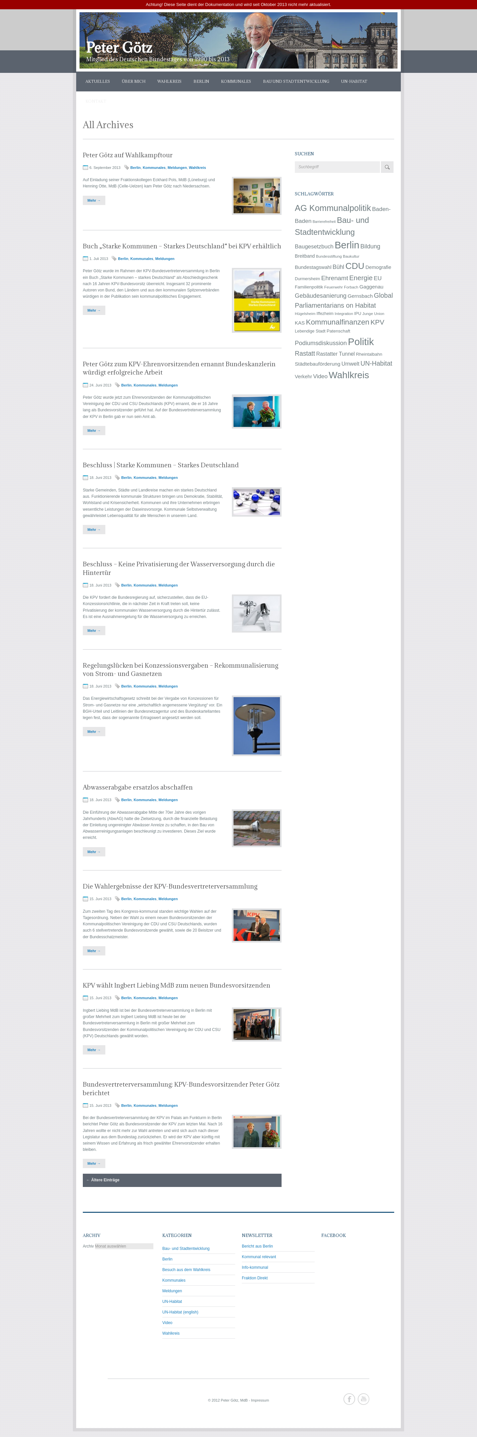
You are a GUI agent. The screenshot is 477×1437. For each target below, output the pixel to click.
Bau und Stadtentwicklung (296, 81)
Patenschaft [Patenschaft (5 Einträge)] (338, 331)
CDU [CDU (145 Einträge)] (354, 266)
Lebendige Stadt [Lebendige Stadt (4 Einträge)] (310, 331)
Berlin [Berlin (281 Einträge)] (347, 245)
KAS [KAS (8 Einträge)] (300, 323)
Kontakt (95, 101)
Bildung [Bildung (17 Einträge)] (370, 246)
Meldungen (177, 168)
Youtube (363, 1399)
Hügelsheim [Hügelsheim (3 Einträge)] (305, 313)
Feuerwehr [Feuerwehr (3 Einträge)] (333, 287)
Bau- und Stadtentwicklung (186, 1248)
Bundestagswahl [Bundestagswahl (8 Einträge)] (313, 267)
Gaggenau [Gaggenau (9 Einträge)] (371, 286)
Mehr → (94, 200)
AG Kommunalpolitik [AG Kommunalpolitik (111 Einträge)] (333, 208)
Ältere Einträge (103, 1180)
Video (167, 1322)
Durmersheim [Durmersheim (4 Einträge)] (307, 278)
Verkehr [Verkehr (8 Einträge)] (303, 376)
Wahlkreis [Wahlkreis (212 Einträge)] (349, 375)
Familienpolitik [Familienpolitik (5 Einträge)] (309, 286)
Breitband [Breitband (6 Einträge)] (305, 256)
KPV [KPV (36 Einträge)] (377, 322)
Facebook (349, 1399)
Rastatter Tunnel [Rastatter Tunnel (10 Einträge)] (335, 354)
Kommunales (236, 81)
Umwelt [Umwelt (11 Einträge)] (350, 364)
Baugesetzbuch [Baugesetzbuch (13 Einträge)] (314, 246)
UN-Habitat (354, 81)
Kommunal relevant (259, 1257)
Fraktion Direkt (255, 1278)
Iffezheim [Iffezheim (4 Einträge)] (325, 313)
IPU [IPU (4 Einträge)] (357, 313)
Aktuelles (97, 81)
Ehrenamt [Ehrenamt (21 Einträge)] (334, 278)
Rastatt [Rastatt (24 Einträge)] (305, 353)
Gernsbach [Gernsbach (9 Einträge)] (360, 296)
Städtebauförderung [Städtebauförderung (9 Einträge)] (317, 364)
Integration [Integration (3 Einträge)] (344, 313)
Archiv (88, 1246)
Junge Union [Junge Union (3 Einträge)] (373, 313)
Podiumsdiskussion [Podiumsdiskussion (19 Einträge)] (321, 342)
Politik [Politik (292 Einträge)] (361, 341)
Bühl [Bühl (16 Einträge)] (338, 267)
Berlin (201, 81)
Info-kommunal (255, 1267)
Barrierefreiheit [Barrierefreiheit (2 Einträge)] (324, 222)
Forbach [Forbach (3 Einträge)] (351, 287)
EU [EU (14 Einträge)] (378, 278)
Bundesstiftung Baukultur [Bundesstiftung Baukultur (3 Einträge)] (337, 256)
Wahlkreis (169, 81)
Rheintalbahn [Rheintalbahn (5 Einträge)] (369, 354)
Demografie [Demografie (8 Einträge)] (378, 267)
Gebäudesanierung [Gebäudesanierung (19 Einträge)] (320, 295)
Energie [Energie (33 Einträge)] (361, 278)
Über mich (133, 81)
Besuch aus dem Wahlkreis (186, 1269)
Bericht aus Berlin (257, 1246)
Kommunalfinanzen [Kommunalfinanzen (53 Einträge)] (337, 322)
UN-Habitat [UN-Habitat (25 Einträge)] (376, 363)
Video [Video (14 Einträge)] (320, 376)
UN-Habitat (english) (180, 1312)
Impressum (260, 1400)
